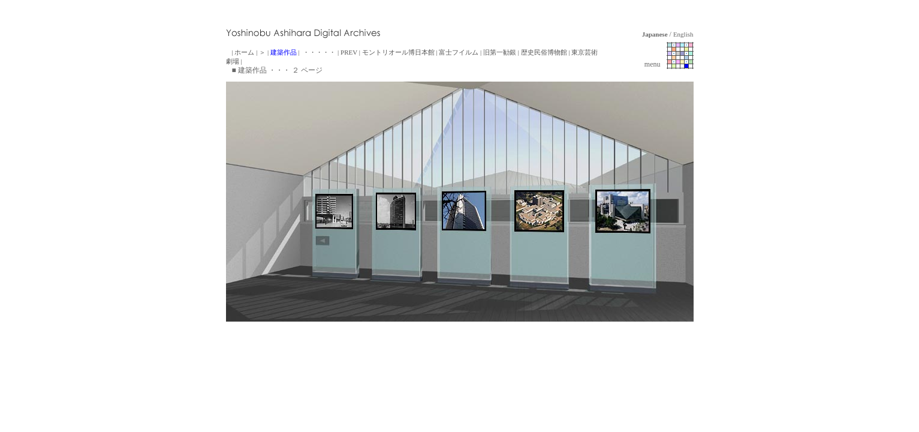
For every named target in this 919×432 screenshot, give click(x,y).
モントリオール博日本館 (398, 52)
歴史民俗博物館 (544, 52)
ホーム (244, 52)
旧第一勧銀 (499, 52)
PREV (349, 52)
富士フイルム (458, 52)
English (683, 34)
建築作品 (283, 52)
